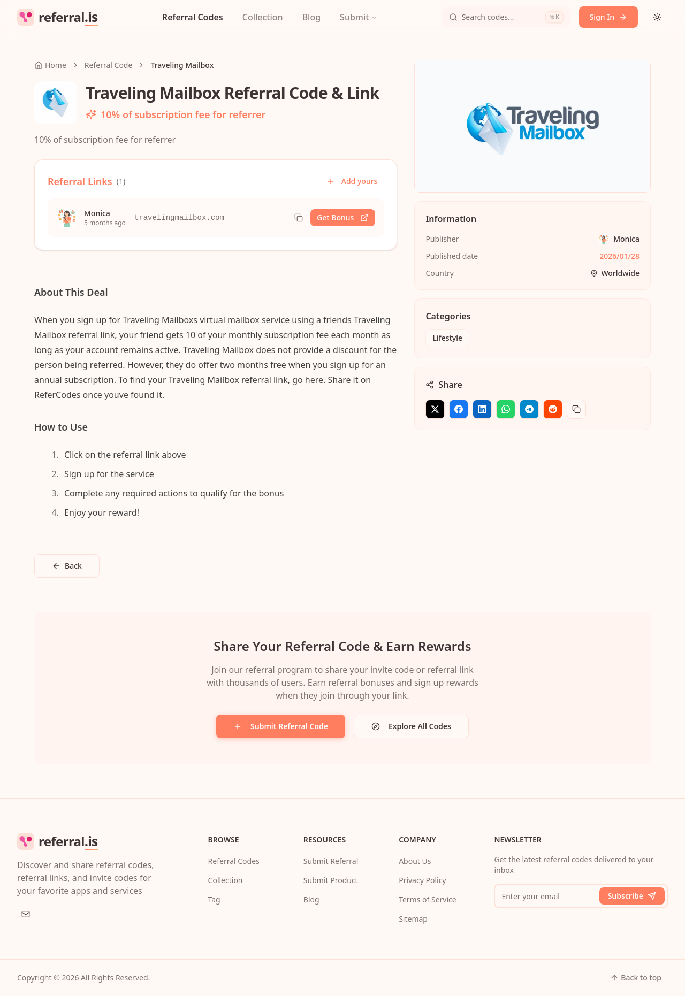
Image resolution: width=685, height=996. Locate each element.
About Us (415, 861)
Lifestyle (447, 338)
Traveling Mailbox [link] (182, 65)
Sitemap (413, 919)
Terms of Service (427, 899)
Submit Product (330, 880)
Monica (626, 239)
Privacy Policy (422, 880)
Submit (358, 17)
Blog (311, 17)
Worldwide (615, 273)
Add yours (352, 181)
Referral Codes (192, 17)
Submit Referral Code (280, 726)
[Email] (25, 914)
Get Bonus (343, 217)
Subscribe (632, 896)
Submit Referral (330, 861)
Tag (214, 899)
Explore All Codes (411, 726)
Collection (262, 17)
